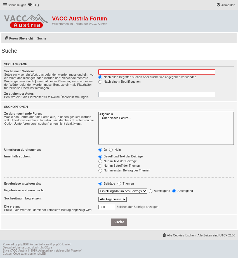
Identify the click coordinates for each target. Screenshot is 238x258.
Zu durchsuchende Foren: (23, 113)
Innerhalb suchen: (17, 156)
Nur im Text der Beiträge (117, 161)
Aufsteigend (159, 190)
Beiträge (106, 183)
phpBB (22, 244)
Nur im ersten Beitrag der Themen (124, 170)
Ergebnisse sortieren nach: (24, 190)
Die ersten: (12, 206)
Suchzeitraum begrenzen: (23, 198)
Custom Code (11, 253)
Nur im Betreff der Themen (119, 165)
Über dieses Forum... (166, 118)
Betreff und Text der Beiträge (120, 156)
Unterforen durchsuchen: (22, 149)
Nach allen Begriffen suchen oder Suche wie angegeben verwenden (147, 77)
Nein (115, 149)
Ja (102, 149)
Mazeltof (76, 250)
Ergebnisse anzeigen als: (22, 183)
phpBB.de (46, 247)
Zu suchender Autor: (19, 93)
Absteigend (182, 190)
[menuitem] (33, 5)
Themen (125, 183)
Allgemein (166, 114)
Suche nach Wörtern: (19, 71)
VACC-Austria (18, 250)
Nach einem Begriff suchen (119, 81)
